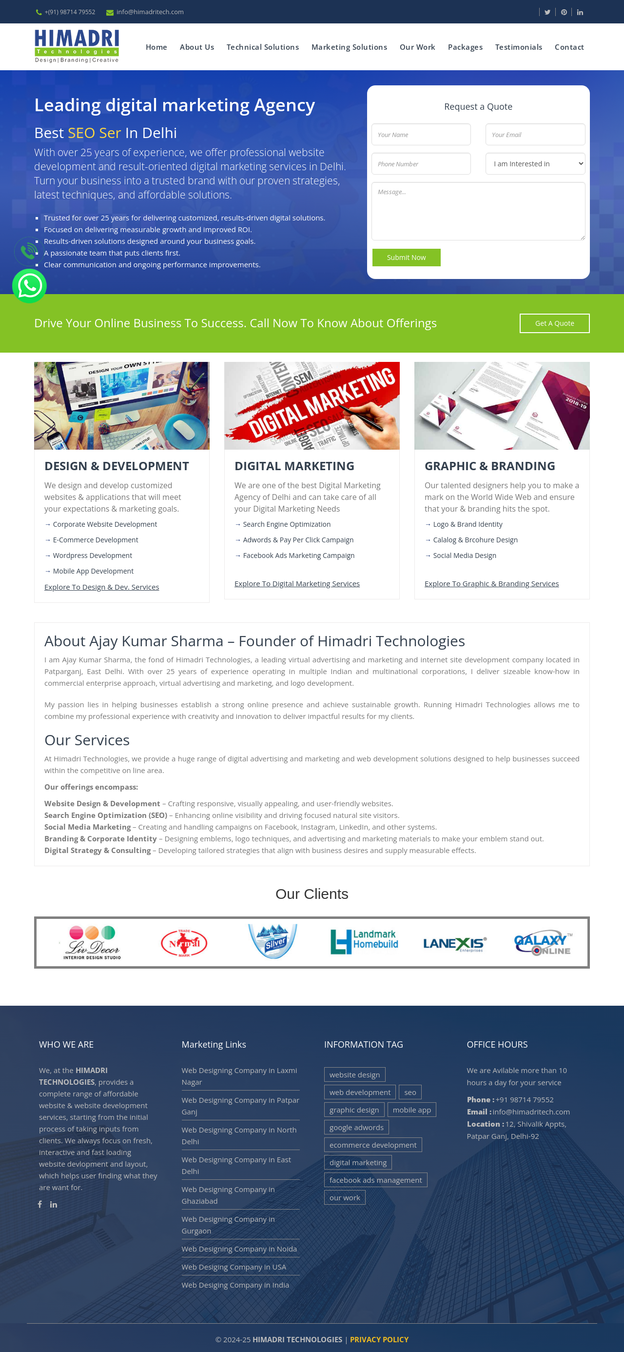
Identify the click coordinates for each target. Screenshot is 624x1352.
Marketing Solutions (348, 46)
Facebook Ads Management (376, 1177)
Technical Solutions (261, 46)
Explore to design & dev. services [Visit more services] (101, 585)
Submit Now (407, 254)
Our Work (416, 46)
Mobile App (412, 1107)
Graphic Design (354, 1107)
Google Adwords (357, 1125)
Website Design (355, 1072)
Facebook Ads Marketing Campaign (299, 553)
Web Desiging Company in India (236, 1282)
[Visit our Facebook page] (538, 12)
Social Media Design (465, 553)
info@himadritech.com (151, 11)
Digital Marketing (358, 1160)
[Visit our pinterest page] (569, 12)
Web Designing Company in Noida (239, 1246)
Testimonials (518, 46)
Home (154, 46)
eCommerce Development (373, 1142)
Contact (569, 46)
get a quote (554, 320)
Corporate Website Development (105, 522)
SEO (410, 1089)
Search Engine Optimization (287, 522)
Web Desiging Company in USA (234, 1264)
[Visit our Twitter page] (553, 12)
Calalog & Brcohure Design (475, 537)
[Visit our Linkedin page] (585, 12)
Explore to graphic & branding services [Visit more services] (492, 581)
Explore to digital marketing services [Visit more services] (297, 581)
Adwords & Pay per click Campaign (298, 537)
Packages (464, 46)
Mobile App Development (93, 569)
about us (195, 46)
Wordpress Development (93, 553)
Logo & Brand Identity (468, 522)
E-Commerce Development (95, 537)
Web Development (360, 1089)
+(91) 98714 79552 (70, 12)
